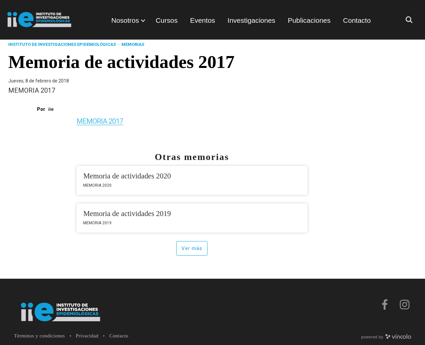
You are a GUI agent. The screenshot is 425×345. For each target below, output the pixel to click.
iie (51, 109)
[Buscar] (410, 19)
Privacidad (87, 335)
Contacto (118, 335)
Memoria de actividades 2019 (127, 213)
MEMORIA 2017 (100, 121)
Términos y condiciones (39, 335)
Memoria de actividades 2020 (127, 176)
